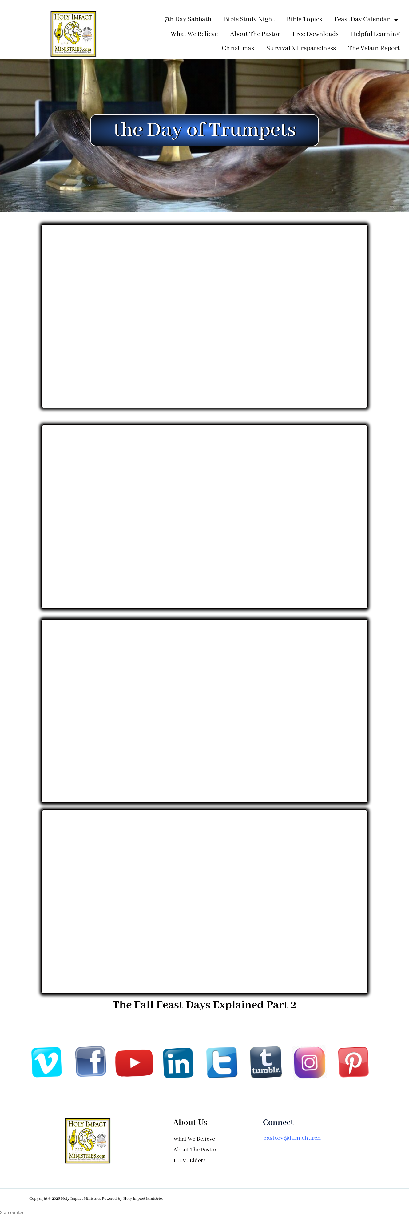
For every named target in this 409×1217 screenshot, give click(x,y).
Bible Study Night (249, 19)
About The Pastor (255, 34)
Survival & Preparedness (301, 48)
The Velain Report (374, 48)
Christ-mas (238, 48)
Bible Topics (304, 19)
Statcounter (12, 1212)
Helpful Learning (375, 34)
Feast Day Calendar (367, 19)
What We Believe (194, 34)
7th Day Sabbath (188, 19)
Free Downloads (315, 34)
